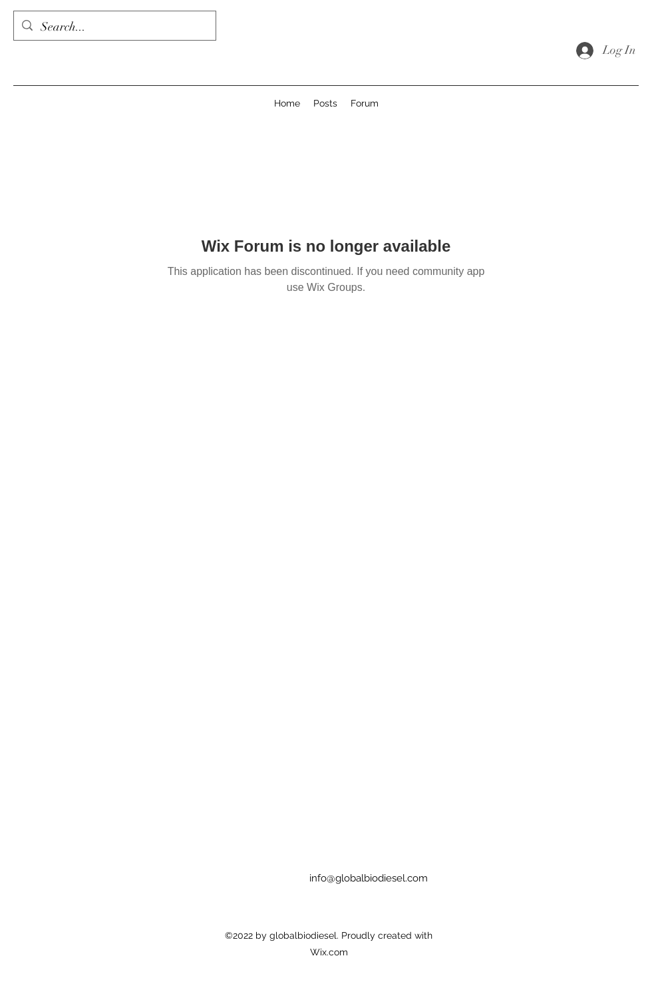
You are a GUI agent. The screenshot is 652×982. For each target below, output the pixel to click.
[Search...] (114, 27)
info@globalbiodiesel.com (368, 878)
